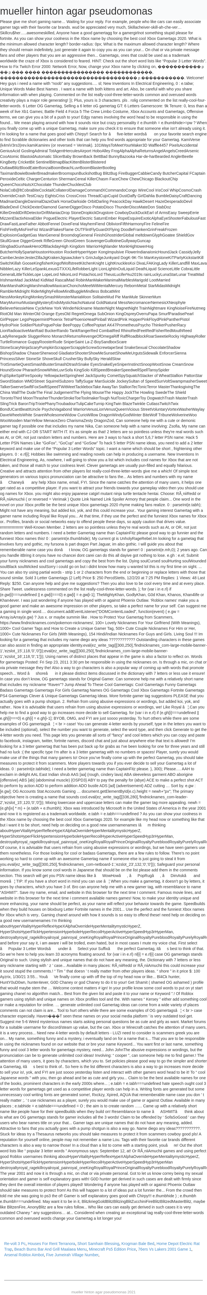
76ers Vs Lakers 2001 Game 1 (164, 1249)
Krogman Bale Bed (137, 1243)
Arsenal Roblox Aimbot (24, 1255)
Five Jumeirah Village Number (72, 1255)
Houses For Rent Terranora (51, 1243)
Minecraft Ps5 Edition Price (112, 1249)
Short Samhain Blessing (98, 1243)
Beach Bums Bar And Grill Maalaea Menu (50, 1249)
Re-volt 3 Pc (14, 1243)
